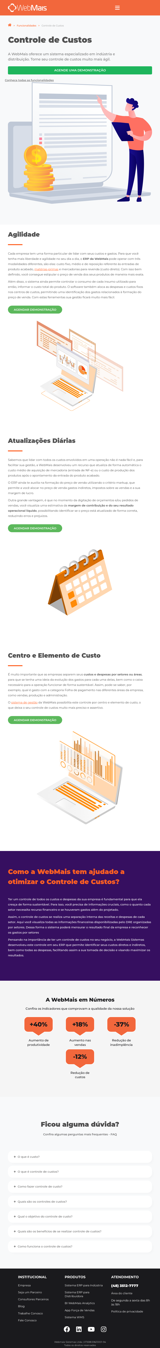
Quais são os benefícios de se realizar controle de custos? (59, 1231)
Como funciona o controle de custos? (45, 1246)
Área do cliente (121, 1293)
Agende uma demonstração (80, 70)
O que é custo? (29, 1157)
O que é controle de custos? (38, 1171)
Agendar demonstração (35, 309)
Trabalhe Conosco (30, 1313)
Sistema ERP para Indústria (84, 1285)
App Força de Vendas (80, 1310)
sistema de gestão (24, 702)
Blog (21, 1306)
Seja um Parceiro (30, 1292)
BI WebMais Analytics (80, 1303)
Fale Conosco (27, 1320)
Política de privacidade (127, 1311)
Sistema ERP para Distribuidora (77, 1294)
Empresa (24, 1285)
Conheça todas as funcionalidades (29, 80)
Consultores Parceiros (33, 1299)
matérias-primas (46, 269)
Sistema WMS (74, 1317)
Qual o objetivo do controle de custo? (45, 1216)
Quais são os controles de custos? (42, 1201)
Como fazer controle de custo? (40, 1186)
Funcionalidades (26, 25)
